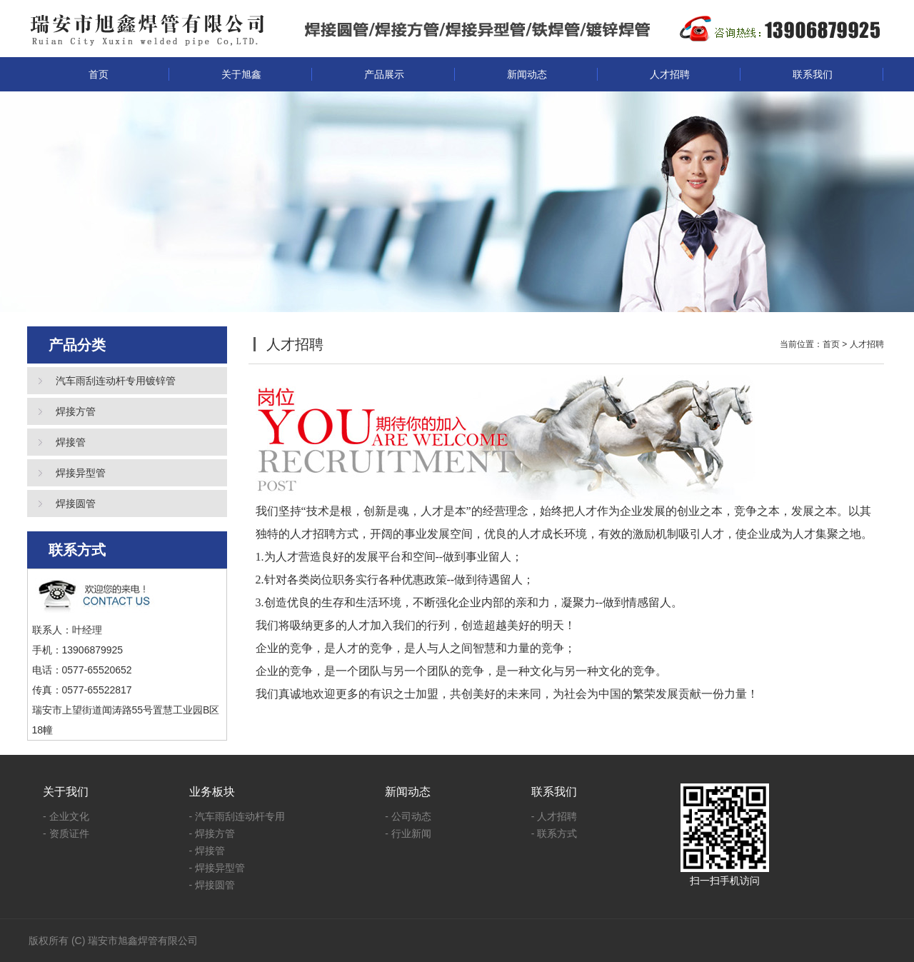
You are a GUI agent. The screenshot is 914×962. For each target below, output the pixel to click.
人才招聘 (670, 74)
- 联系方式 (554, 833)
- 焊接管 (207, 850)
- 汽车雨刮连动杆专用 (237, 816)
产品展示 (384, 74)
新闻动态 (527, 74)
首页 (99, 74)
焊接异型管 (81, 473)
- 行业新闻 (408, 833)
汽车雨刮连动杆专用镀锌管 (116, 380)
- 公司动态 (408, 816)
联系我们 (813, 74)
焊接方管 (76, 411)
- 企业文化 (66, 816)
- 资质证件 (66, 833)
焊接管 (71, 442)
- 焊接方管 (212, 833)
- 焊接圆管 (212, 885)
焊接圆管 (76, 503)
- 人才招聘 (554, 816)
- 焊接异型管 (217, 867)
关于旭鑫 (241, 74)
